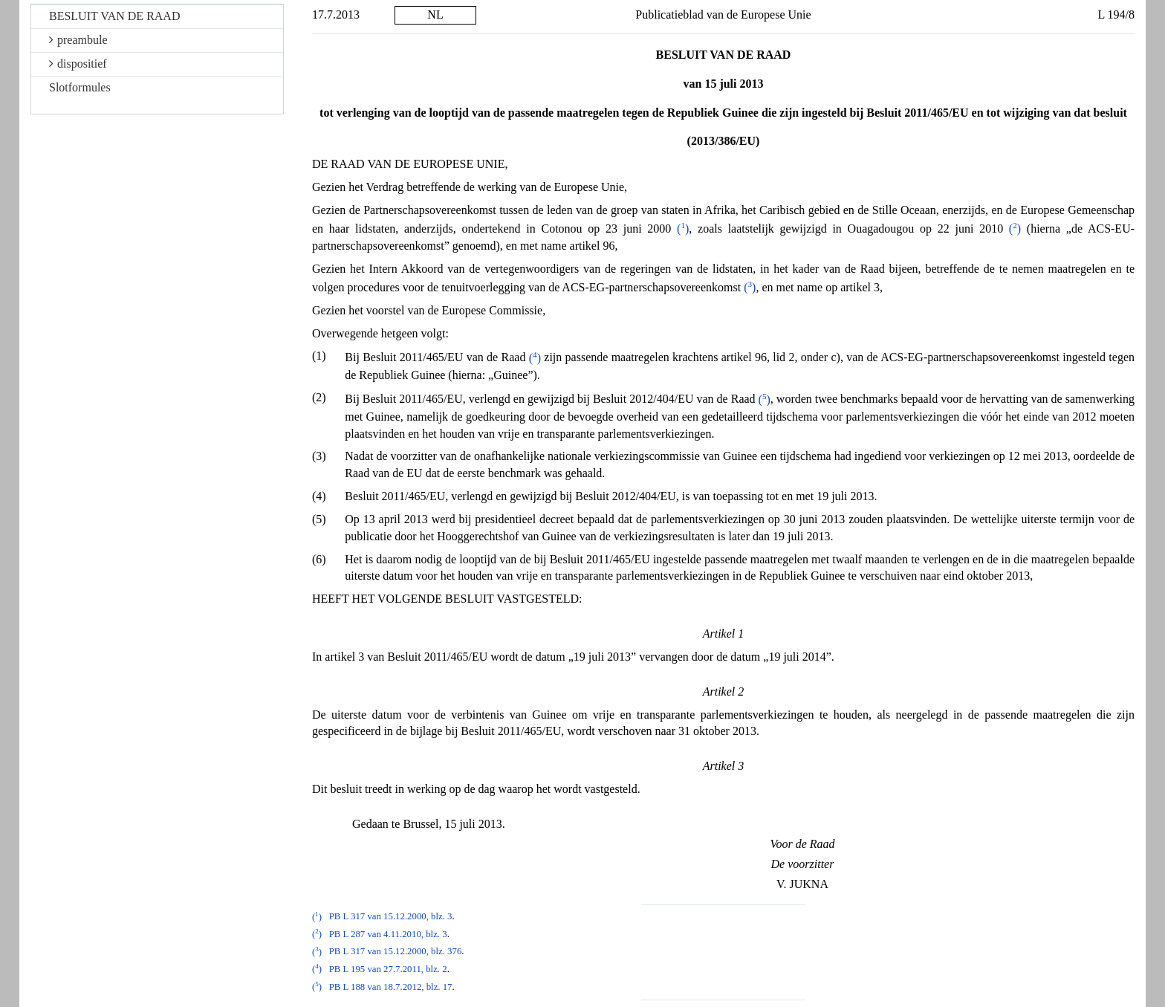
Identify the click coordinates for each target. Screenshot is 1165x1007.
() (683, 228)
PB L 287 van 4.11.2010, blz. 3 (388, 934)
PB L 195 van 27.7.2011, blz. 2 (388, 969)
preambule (78, 39)
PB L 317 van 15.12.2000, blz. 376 (395, 952)
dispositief (78, 63)
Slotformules (80, 87)
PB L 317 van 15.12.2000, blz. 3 (390, 917)
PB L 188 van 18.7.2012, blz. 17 (390, 987)
